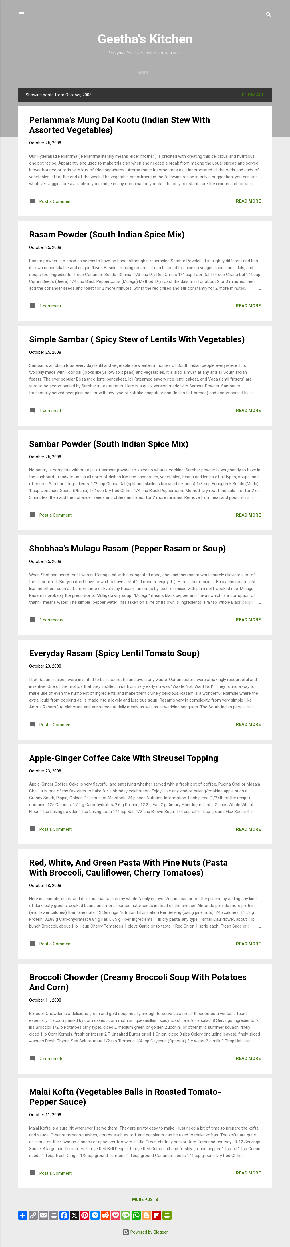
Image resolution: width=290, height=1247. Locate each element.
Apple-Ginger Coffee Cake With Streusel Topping (123, 758)
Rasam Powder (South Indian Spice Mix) (107, 234)
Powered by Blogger (145, 1232)
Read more (248, 201)
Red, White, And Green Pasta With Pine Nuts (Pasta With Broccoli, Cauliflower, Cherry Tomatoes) (128, 868)
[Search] (268, 15)
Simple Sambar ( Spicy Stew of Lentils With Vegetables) (137, 339)
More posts (145, 1199)
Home (130, 72)
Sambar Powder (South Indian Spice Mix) (108, 444)
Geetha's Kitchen (145, 39)
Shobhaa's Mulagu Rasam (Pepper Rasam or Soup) (127, 548)
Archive (156, 72)
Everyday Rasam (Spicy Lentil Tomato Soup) (114, 653)
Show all (253, 94)
